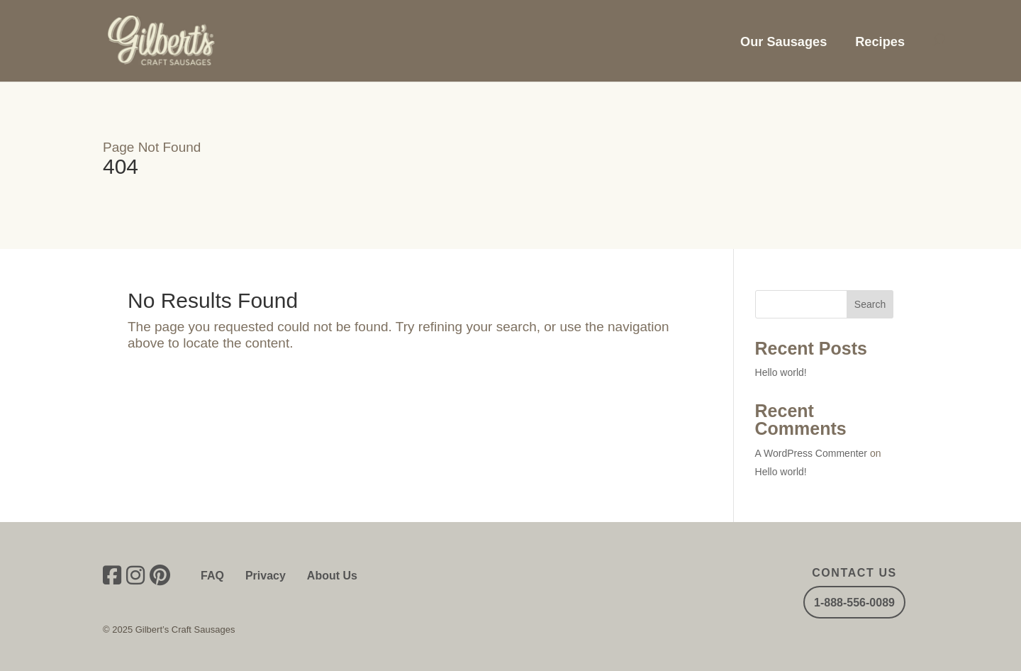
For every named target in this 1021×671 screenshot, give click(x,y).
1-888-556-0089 (854, 603)
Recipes (880, 42)
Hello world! (781, 372)
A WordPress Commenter (811, 453)
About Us (332, 576)
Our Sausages (783, 42)
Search (870, 304)
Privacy (265, 576)
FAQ (212, 576)
